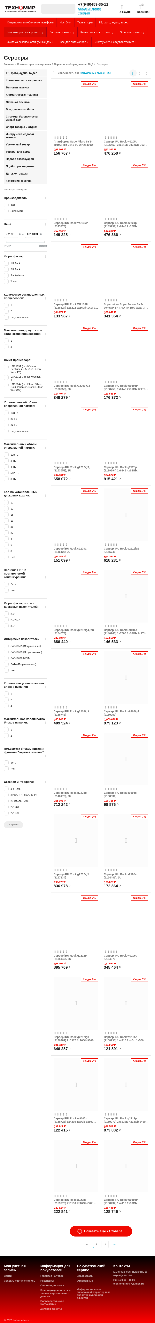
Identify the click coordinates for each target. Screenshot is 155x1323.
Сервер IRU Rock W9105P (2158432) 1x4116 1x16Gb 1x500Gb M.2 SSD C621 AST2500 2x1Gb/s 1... (125, 1201)
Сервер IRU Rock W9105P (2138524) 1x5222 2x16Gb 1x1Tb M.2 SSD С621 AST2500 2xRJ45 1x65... (74, 306)
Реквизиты (47, 1280)
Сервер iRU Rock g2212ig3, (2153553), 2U (72, 469)
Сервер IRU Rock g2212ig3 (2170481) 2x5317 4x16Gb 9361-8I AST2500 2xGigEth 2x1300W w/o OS (75, 1038)
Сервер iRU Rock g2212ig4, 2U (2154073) (74, 631)
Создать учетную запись (19, 1280)
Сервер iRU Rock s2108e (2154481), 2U (120, 876)
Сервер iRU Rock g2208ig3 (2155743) (71, 713)
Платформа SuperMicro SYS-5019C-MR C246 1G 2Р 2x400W (74, 143)
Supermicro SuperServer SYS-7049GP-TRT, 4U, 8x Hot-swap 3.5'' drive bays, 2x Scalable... (126, 306)
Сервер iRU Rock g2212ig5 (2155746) (121, 550)
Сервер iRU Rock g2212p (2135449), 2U (70, 957)
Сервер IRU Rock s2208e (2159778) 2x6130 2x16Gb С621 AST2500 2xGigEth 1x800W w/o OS (74, 1201)
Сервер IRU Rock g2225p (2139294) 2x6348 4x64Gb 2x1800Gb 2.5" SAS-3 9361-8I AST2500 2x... (123, 469)
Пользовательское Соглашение (52, 1302)
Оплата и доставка (52, 1285)
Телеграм (84, 13)
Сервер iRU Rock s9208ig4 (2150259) (121, 713)
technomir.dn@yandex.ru (128, 1283)
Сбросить (13, 824)
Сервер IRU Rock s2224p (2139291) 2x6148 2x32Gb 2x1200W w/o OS (120, 224)
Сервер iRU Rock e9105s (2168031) (120, 794)
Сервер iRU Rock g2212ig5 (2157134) (71, 876)
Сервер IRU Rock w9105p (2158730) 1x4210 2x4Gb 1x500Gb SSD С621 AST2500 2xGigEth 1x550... (126, 1038)
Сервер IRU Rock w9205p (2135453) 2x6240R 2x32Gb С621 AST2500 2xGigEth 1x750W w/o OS (125, 143)
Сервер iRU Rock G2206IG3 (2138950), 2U (72, 387)
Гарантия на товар (52, 1275)
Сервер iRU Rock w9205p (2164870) (120, 957)
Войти (8, 1275)
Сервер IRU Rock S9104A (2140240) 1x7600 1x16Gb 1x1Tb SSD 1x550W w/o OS (124, 631)
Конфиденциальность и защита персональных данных (55, 1293)
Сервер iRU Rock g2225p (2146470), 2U (70, 794)
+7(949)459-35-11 (93, 4)
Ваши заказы (85, 1275)
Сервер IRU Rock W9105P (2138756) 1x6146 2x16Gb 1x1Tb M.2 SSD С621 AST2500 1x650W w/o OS (124, 387)
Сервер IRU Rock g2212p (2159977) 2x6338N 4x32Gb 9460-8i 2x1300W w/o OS (125, 1120)
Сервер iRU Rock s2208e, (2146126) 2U (70, 550)
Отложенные (85, 1280)
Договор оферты (51, 1308)
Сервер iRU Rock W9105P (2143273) (71, 224)
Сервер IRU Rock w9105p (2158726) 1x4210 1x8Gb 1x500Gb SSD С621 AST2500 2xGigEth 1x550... (75, 1120)
